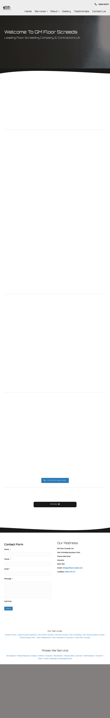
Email (7, 569)
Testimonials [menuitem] (80, 11)
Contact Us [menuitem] (97, 11)
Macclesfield (69, 656)
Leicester (78, 656)
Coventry (48, 656)
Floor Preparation (43, 637)
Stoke (40, 658)
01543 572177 (100, 4)
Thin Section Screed (45, 635)
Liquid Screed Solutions (27, 635)
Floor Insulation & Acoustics (63, 637)
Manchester (58, 656)
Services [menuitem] (38, 11)
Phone (7, 559)
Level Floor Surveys (82, 637)
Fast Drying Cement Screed (93, 635)
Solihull (41, 656)
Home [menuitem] (26, 11)
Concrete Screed (61, 635)
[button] (45, 12)
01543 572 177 (70, 572)
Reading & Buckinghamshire (61, 658)
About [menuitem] (52, 11)
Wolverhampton (23, 656)
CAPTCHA (8, 601)
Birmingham (11, 656)
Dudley (33, 656)
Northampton (89, 656)
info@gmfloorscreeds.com (72, 568)
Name (7, 549)
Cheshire (99, 656)
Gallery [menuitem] (65, 11)
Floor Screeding (75, 635)
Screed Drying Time (27, 637)
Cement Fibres (10, 635)
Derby (46, 658)
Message (8, 578)
